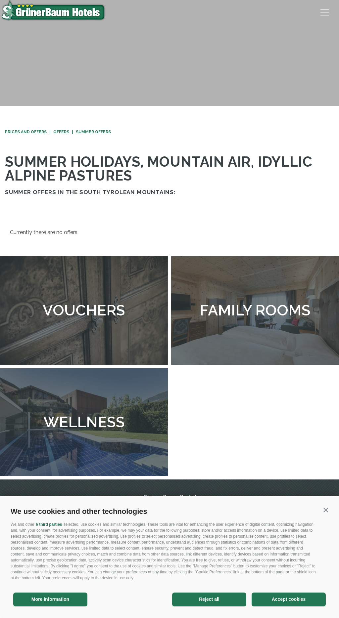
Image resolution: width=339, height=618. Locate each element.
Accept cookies (289, 599)
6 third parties (49, 524)
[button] (325, 510)
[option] (169, 53)
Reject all (209, 599)
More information (50, 599)
